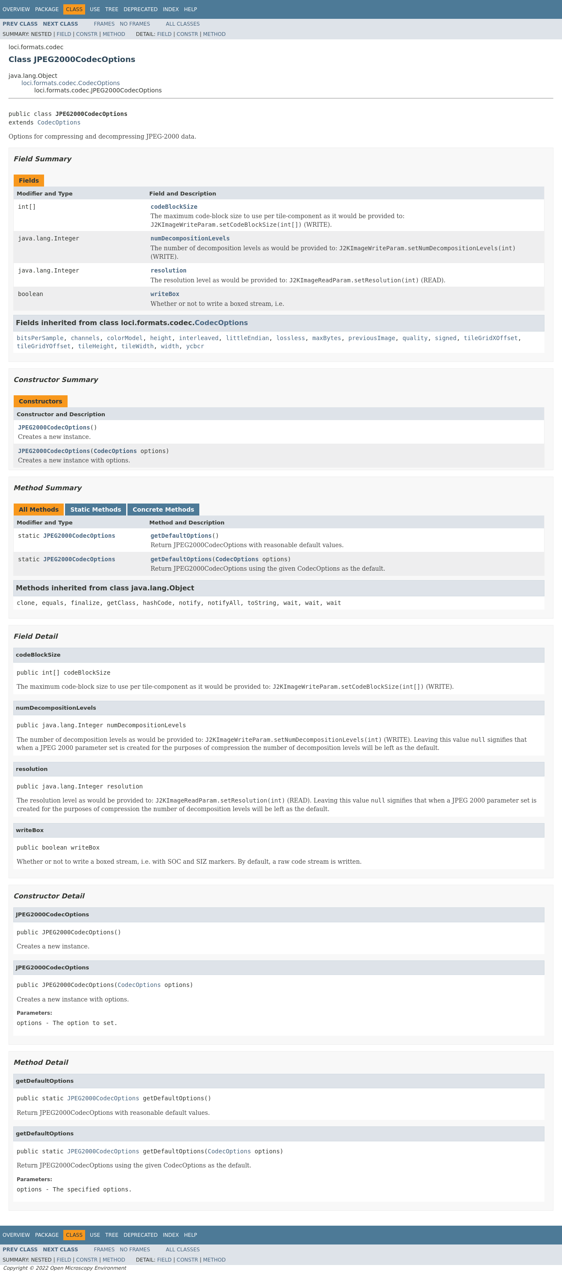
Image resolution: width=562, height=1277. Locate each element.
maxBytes (326, 338)
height (161, 338)
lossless (290, 338)
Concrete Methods (163, 509)
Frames (104, 24)
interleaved (199, 338)
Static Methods (95, 509)
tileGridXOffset (491, 338)
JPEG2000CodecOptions (54, 427)
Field (63, 34)
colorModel (125, 338)
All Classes (183, 24)
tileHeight (96, 346)
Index (171, 9)
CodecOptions (58, 122)
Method (114, 34)
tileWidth (137, 346)
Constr (87, 34)
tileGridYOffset (44, 346)
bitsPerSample (40, 338)
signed (446, 338)
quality (415, 338)
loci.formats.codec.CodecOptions (70, 83)
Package (47, 9)
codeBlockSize (174, 206)
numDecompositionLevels (190, 238)
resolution (168, 270)
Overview (16, 9)
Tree (111, 9)
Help (190, 9)
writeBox (165, 293)
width (170, 346)
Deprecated (141, 9)
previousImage (372, 338)
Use (95, 9)
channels (85, 338)
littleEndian (247, 338)
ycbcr (195, 346)
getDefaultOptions (181, 535)
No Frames (135, 24)
